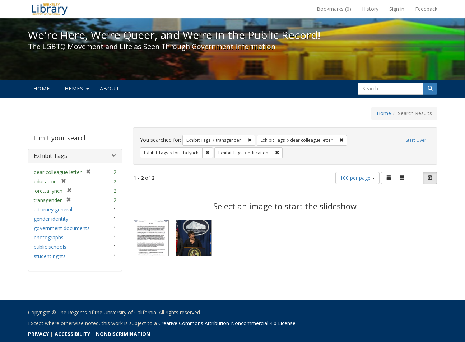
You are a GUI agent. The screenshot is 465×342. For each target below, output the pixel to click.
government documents (62, 228)
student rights (50, 256)
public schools (50, 246)
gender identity (51, 218)
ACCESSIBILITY (72, 334)
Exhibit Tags (50, 156)
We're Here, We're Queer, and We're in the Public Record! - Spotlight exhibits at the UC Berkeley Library (49, 9)
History (370, 8)
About (110, 88)
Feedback (426, 8)
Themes (75, 88)
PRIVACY (38, 334)
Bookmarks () (334, 8)
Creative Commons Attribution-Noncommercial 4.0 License (227, 323)
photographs (49, 237)
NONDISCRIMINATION (123, 334)
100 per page (357, 177)
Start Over (416, 140)
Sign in (396, 8)
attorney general (53, 209)
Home (41, 88)
